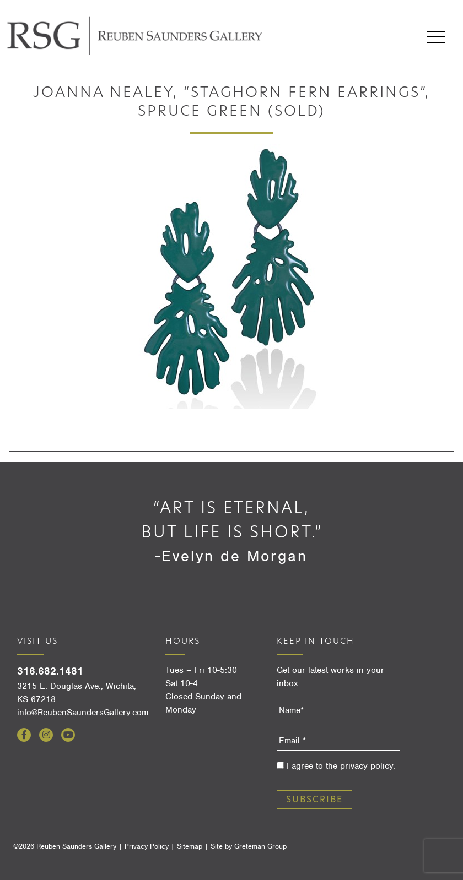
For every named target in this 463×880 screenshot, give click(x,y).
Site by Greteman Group (249, 846)
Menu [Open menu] (436, 36)
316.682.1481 (50, 671)
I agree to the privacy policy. (341, 766)
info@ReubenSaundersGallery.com (82, 712)
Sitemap (189, 846)
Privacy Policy (147, 846)
